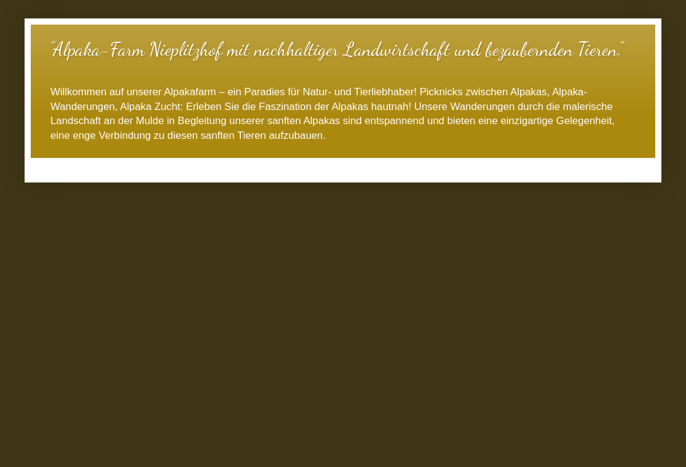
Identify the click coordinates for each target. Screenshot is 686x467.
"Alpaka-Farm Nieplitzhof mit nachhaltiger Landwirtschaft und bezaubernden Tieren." (336, 49)
